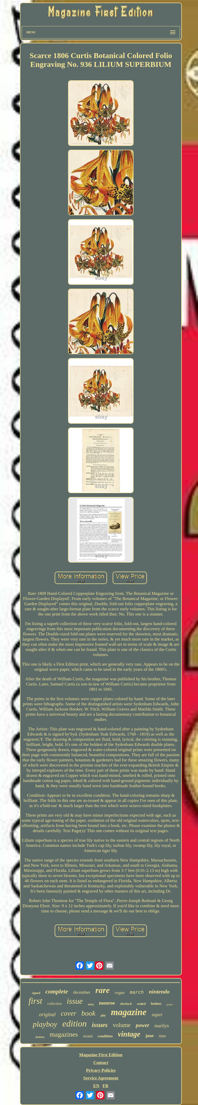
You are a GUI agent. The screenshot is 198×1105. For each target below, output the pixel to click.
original (47, 1014)
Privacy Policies (101, 1070)
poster (170, 1004)
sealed (141, 1004)
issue (75, 1001)
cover (68, 1013)
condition (105, 1036)
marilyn (161, 1025)
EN (96, 1085)
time (162, 1036)
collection (54, 1004)
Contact (100, 1062)
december (81, 992)
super (157, 1014)
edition (74, 1023)
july (103, 1015)
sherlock (126, 1004)
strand (88, 1036)
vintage (129, 1034)
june (149, 1035)
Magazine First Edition (100, 1054)
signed (36, 993)
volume (122, 1025)
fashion (40, 1036)
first (35, 1001)
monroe (107, 1003)
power (143, 1025)
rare (102, 990)
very (91, 1004)
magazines (64, 1034)
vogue (120, 992)
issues (100, 1024)
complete (56, 991)
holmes (156, 1004)
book (88, 1013)
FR (106, 1085)
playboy (45, 1024)
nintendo (159, 991)
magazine (128, 1012)
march (137, 992)
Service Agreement (100, 1078)
